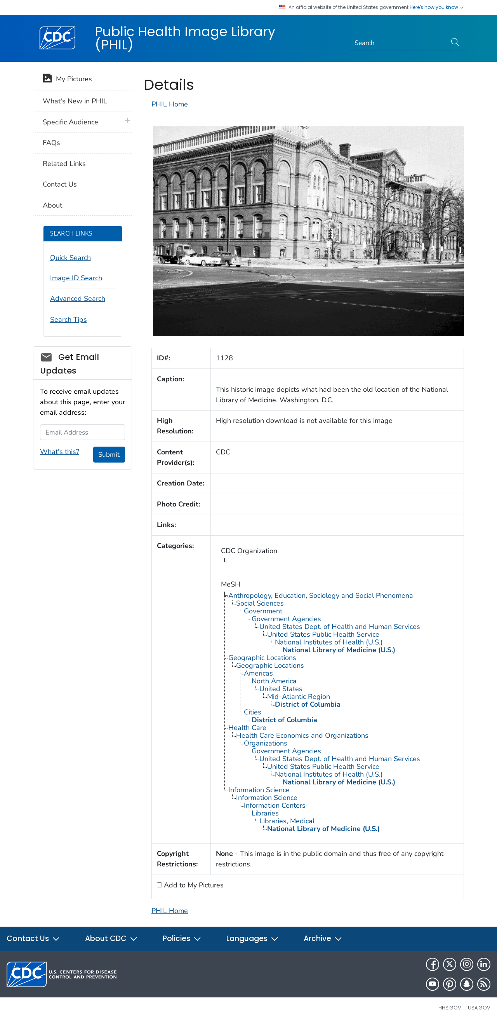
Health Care (247, 727)
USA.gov (479, 1007)
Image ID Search (76, 278)
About (52, 205)
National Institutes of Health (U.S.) (329, 642)
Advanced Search (77, 298)
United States (280, 688)
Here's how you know (437, 7)
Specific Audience (70, 122)
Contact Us (60, 184)
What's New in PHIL (75, 101)
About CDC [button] (111, 938)
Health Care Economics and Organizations (302, 735)
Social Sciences (260, 603)
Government (263, 611)
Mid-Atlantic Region (298, 696)
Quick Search (70, 257)
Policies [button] (182, 938)
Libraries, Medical (287, 821)
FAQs (51, 142)
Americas (258, 673)
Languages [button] (252, 938)
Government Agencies (286, 618)
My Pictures (67, 79)
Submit (109, 454)
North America (274, 681)
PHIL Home (169, 104)
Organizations (265, 743)
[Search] (398, 43)
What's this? (59, 451)
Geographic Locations (262, 657)
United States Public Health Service (323, 634)
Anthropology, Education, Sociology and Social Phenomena (320, 595)
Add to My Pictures (193, 885)
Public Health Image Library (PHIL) (185, 38)
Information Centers (275, 805)
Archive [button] (323, 938)
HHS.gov (449, 1007)
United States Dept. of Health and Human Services (339, 626)
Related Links (64, 163)
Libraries (265, 813)
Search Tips (68, 319)
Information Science (259, 790)
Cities (252, 712)
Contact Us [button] (33, 938)
